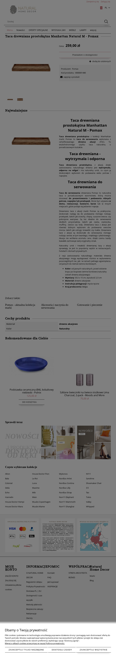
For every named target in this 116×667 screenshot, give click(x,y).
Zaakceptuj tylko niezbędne (26, 650)
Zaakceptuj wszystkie (93, 650)
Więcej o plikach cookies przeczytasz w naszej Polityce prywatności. (35, 643)
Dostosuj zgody (62, 650)
